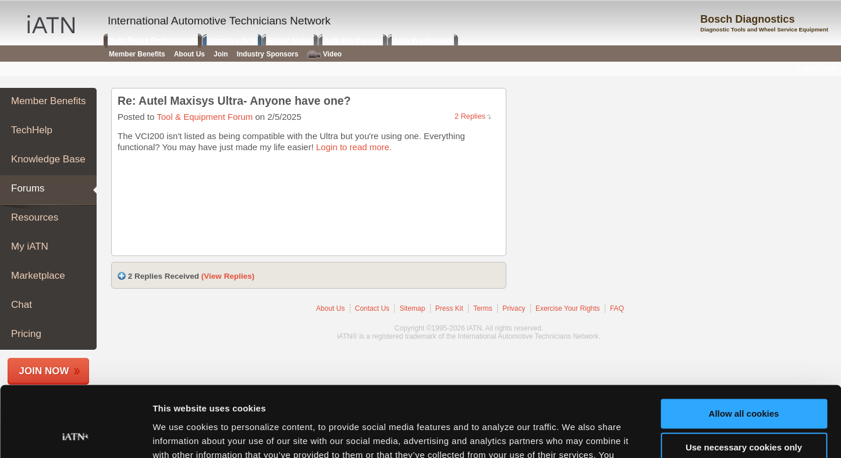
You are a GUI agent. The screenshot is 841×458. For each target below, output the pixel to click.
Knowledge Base (48, 159)
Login (807, 69)
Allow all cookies (744, 348)
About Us (330, 308)
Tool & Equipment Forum (205, 117)
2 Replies (470, 116)
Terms (482, 308)
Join (221, 54)
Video (324, 54)
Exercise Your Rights (567, 308)
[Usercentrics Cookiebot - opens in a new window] (75, 435)
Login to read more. (354, 147)
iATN (50, 24)
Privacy (513, 308)
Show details (179, 435)
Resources (34, 217)
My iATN (29, 246)
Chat (21, 304)
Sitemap (412, 308)
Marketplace (38, 275)
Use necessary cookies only (744, 381)
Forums (28, 188)
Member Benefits (48, 100)
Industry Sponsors (268, 54)
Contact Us (372, 308)
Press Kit (449, 308)
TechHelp (31, 130)
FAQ (617, 308)
